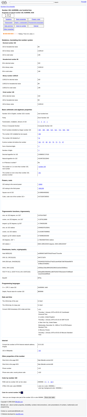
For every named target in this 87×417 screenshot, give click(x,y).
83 (50, 142)
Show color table (50, 397)
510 (52, 130)
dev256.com (19, 414)
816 (64, 130)
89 (46, 142)
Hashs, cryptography (21, 22)
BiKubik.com (19, 402)
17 (44, 122)
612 (56, 130)
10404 (40, 184)
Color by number (21, 26)
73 (56, 142)
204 (39, 130)
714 (60, 130)
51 (39, 138)
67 (63, 142)
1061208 (41, 188)
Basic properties (21, 19)
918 (68, 130)
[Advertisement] (59, 24)
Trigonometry (9, 22)
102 (39, 350)
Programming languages (36, 22)
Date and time (8, 26)
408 (48, 130)
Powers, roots (36, 19)
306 (44, 130)
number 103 (42, 166)
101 (39, 142)
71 (59, 142)
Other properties (9, 29)
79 (53, 142)
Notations (9, 19)
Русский (83, 1)
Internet (36, 26)
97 (43, 142)
